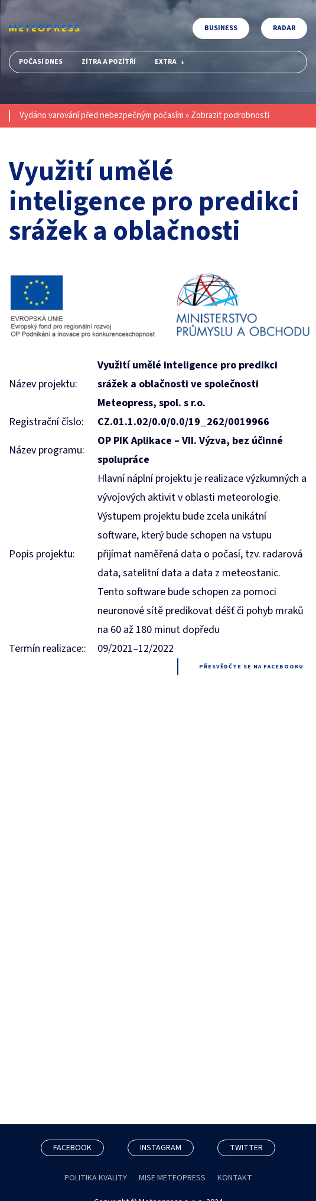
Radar (284, 28)
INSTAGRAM (160, 1148)
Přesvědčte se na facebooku (251, 666)
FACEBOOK (72, 1148)
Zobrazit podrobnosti (230, 115)
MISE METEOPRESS (172, 1178)
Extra (170, 62)
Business (220, 28)
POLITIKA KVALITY (95, 1178)
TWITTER (246, 1148)
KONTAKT (234, 1178)
